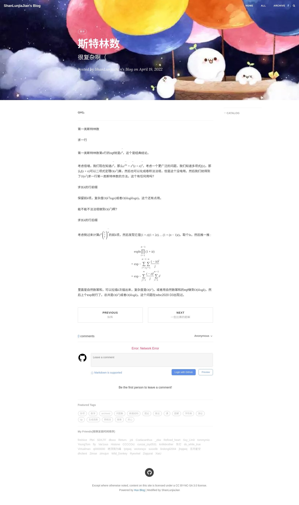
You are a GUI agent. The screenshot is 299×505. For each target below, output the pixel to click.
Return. (122, 439)
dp (81, 419)
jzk (131, 439)
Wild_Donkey (119, 453)
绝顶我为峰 (114, 448)
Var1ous (103, 444)
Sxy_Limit (189, 439)
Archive (279, 5)
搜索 (119, 419)
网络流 (107, 419)
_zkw (158, 439)
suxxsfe (153, 448)
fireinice (82, 439)
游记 (200, 413)
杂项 (82, 413)
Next (180, 315)
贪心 (130, 419)
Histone (115, 444)
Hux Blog (139, 490)
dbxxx (112, 439)
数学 (82, 31)
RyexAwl (135, 453)
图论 (146, 413)
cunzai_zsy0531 (146, 444)
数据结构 (133, 413)
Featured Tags (87, 404)
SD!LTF (101, 439)
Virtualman (84, 448)
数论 (157, 413)
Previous (110, 315)
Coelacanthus (144, 439)
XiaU (158, 453)
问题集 (119, 413)
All (263, 5)
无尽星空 (195, 448)
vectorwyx (140, 448)
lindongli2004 (168, 448)
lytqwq (127, 448)
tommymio (203, 439)
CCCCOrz (129, 444)
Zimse (93, 453)
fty (94, 444)
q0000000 (99, 448)
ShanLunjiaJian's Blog (22, 6)
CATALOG (233, 113)
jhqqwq (183, 448)
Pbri (92, 439)
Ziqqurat (148, 453)
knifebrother (166, 444)
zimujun (104, 453)
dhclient (82, 453)
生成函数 (93, 419)
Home (249, 5)
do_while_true (192, 444)
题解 (176, 413)
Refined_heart (172, 439)
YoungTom (84, 444)
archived (105, 413)
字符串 (188, 413)
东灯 (178, 444)
